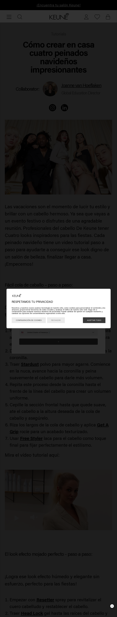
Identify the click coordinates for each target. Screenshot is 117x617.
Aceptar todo (94, 320)
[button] (112, 606)
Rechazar (56, 320)
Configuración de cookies (29, 320)
